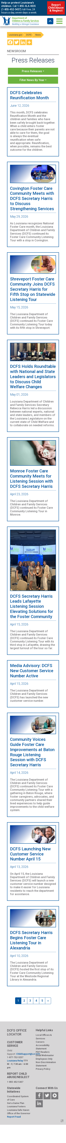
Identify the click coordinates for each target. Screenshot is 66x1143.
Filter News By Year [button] (32, 80)
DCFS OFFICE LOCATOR (17, 1032)
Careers (40, 1042)
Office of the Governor (18, 1113)
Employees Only (44, 1059)
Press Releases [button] (32, 71)
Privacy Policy (43, 1069)
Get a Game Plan (15, 1103)
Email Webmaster (45, 1055)
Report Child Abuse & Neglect (56, 7)
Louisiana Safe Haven (18, 1110)
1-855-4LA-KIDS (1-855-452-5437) (18, 8)
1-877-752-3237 (15, 1057)
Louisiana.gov (15, 35)
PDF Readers (42, 1052)
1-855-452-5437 (15, 1082)
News (38, 35)
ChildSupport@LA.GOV (28, 1054)
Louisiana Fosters (16, 1106)
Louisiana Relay (15, 1060)
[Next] (48, 1000)
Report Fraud (14, 1116)
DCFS (29, 35)
